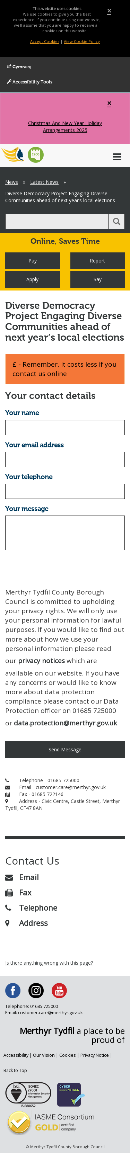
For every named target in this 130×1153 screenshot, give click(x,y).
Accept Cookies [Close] (44, 41)
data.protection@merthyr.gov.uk (65, 722)
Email (22, 877)
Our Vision (44, 1055)
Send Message (65, 749)
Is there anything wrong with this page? (49, 962)
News (11, 182)
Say (98, 279)
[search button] (117, 221)
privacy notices (41, 660)
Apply (32, 279)
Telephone (31, 907)
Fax (18, 892)
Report (97, 260)
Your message (26, 509)
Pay (32, 260)
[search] (57, 221)
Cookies (67, 1055)
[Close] (109, 10)
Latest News (44, 182)
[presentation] (58, 568)
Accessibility (15, 1055)
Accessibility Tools (29, 82)
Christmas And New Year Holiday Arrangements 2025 (65, 126)
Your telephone (28, 477)
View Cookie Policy (82, 41)
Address (26, 923)
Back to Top (15, 1070)
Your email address (34, 445)
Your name (22, 413)
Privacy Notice (94, 1055)
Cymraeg (19, 66)
